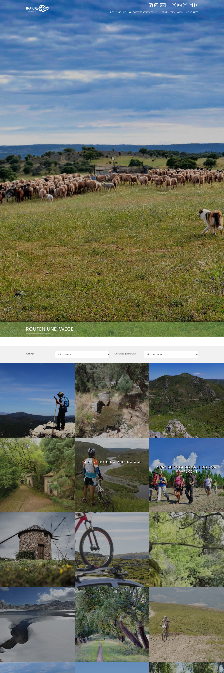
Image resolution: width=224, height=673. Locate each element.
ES (185, 5)
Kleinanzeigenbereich (125, 353)
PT (174, 5)
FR (190, 5)
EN (179, 5)
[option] (112, 168)
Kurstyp (30, 353)
